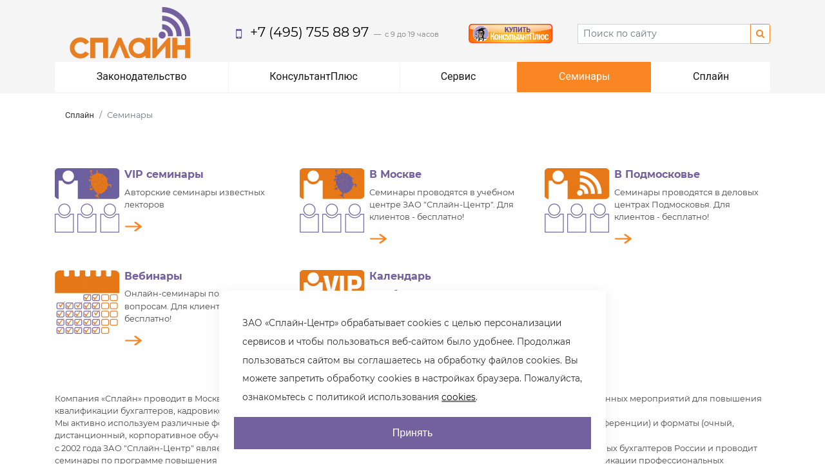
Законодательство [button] (142, 76)
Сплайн (79, 115)
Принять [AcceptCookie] (413, 432)
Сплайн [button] (711, 76)
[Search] (664, 34)
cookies (459, 397)
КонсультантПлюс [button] (313, 76)
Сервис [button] (458, 76)
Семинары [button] (584, 76)
